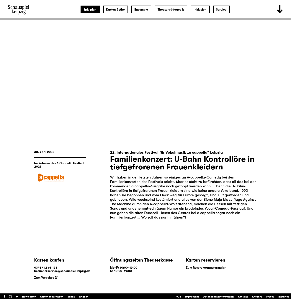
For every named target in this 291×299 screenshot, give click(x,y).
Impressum (192, 296)
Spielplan (90, 9)
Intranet (283, 296)
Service (221, 9)
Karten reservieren (51, 296)
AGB (178, 296)
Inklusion (200, 9)
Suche (71, 296)
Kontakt (243, 296)
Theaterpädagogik (171, 9)
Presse (270, 296)
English (84, 296)
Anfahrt (257, 296)
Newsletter (29, 296)
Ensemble (141, 9)
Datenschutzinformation (218, 296)
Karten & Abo (115, 9)
